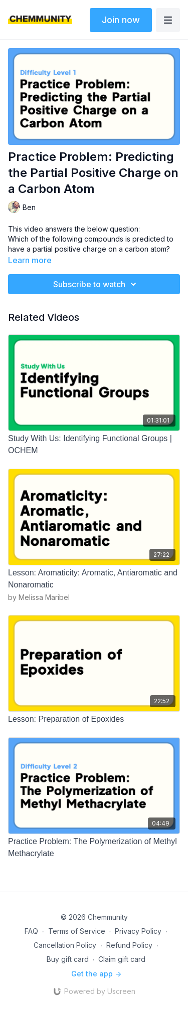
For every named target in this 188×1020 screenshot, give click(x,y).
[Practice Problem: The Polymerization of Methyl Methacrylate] (94, 848)
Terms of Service (76, 931)
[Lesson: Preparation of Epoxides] (94, 719)
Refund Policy (129, 945)
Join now (121, 20)
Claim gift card (121, 959)
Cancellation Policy (65, 945)
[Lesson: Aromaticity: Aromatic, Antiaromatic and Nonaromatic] (94, 579)
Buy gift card (68, 959)
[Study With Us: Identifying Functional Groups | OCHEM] (94, 445)
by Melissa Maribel (39, 597)
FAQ (31, 931)
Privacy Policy (138, 931)
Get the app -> (96, 973)
